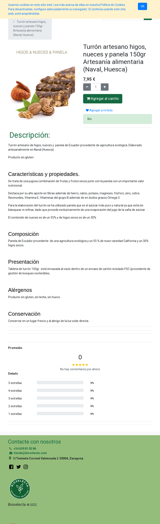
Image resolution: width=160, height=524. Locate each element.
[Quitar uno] (87, 87)
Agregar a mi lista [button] (99, 110)
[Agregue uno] (105, 87)
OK (142, 6)
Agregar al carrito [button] (103, 99)
